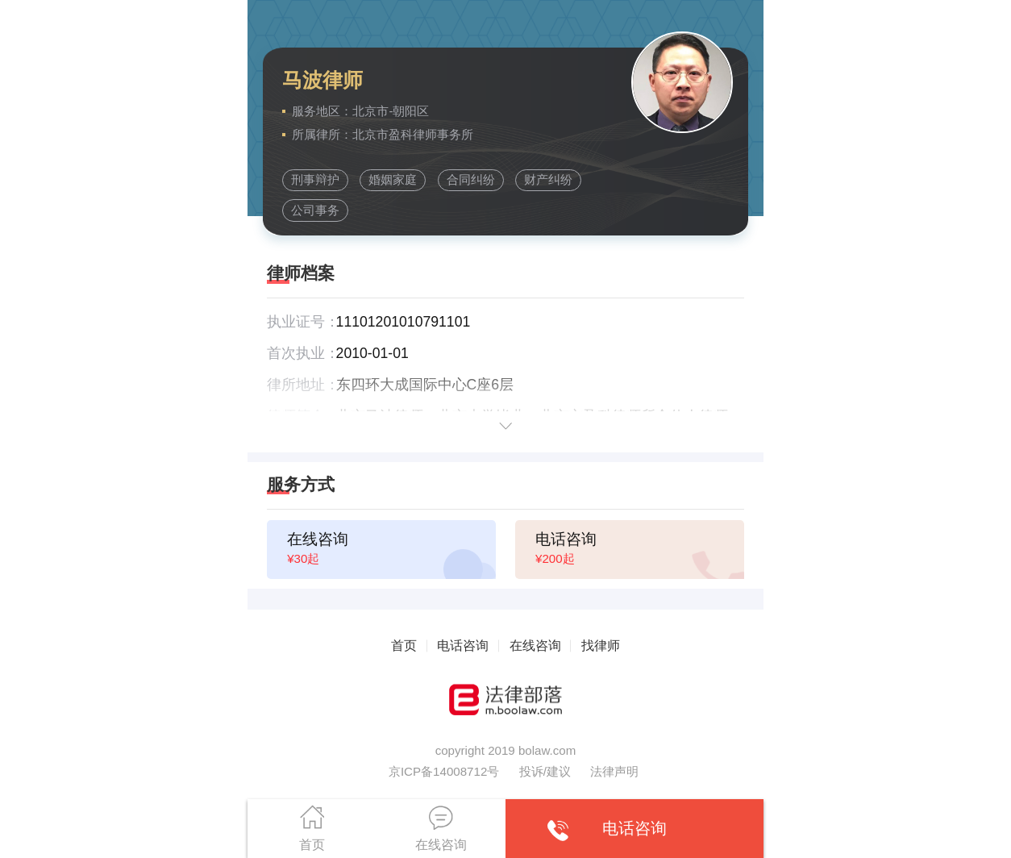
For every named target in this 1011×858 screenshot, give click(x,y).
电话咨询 (463, 645)
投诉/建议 (545, 771)
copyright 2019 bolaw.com (505, 750)
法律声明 (614, 771)
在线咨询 (535, 645)
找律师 (600, 645)
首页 (404, 645)
